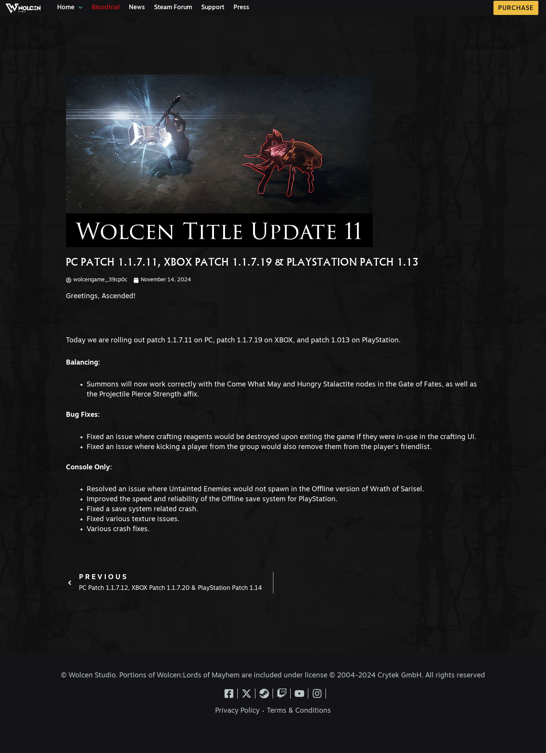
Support (212, 8)
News (137, 8)
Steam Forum (173, 8)
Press (241, 8)
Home (69, 7)
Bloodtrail (106, 8)
